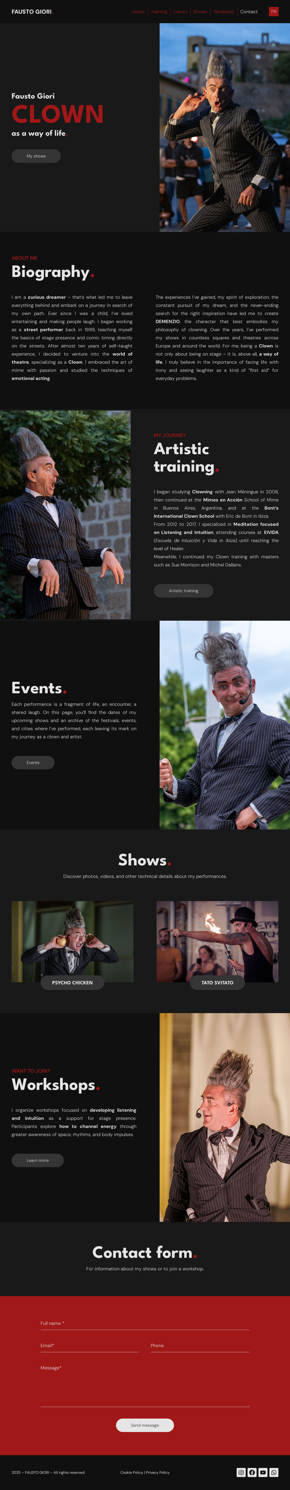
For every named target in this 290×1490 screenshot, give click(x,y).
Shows (200, 12)
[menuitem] (273, 11)
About (138, 12)
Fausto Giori (32, 12)
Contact (249, 12)
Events (180, 12)
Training (159, 12)
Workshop (223, 12)
